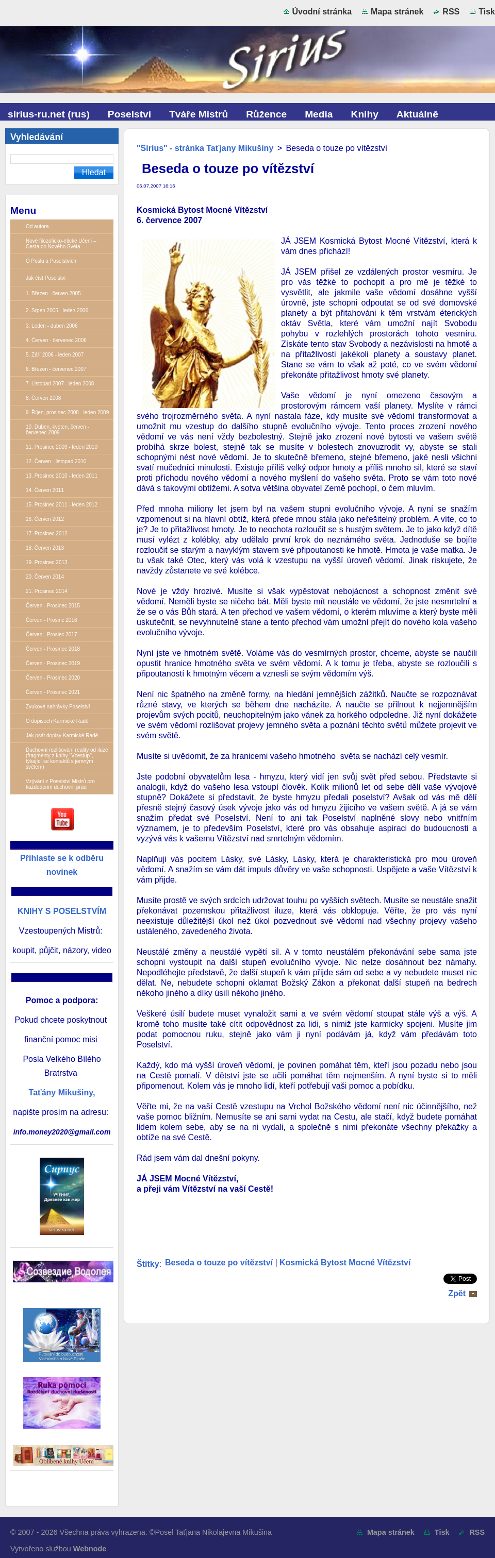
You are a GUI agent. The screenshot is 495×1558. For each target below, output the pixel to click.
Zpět (457, 1293)
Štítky (148, 1264)
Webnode (90, 1549)
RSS (450, 11)
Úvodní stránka (322, 11)
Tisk (486, 11)
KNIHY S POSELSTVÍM (62, 911)
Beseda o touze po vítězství (219, 1262)
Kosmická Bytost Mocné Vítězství (344, 1262)
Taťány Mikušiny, (62, 1092)
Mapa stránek (397, 11)
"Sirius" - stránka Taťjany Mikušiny (205, 148)
